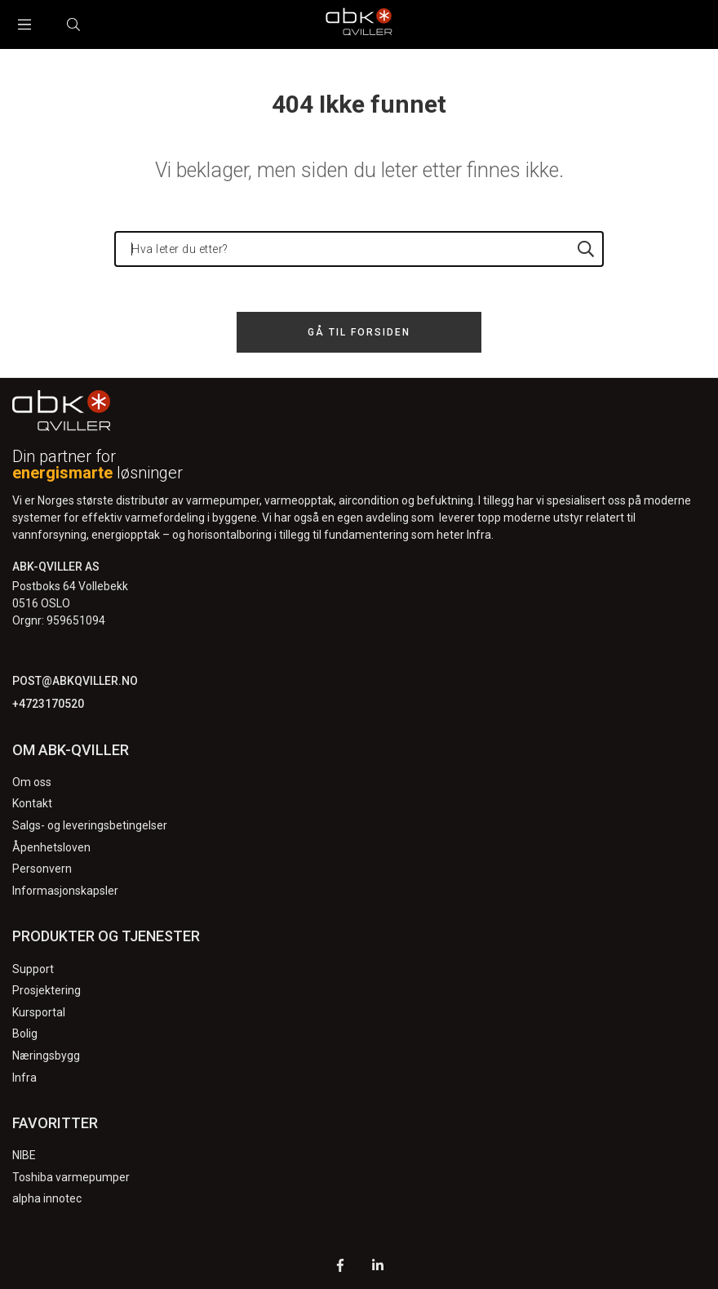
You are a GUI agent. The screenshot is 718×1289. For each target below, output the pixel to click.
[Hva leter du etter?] (359, 249)
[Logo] (359, 24)
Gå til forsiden (359, 332)
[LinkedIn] (378, 1267)
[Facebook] (340, 1267)
